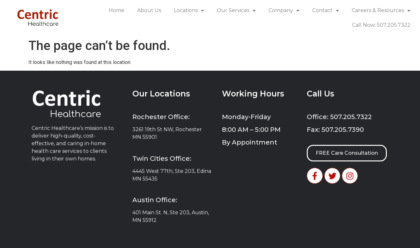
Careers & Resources (381, 10)
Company (284, 10)
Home (116, 10)
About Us (149, 10)
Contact (325, 10)
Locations (189, 10)
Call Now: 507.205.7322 (381, 25)
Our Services (236, 10)
